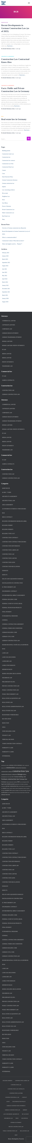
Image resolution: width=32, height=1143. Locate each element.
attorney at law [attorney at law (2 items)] (13, 765)
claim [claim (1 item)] (23, 765)
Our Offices (5, 203)
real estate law (7, 702)
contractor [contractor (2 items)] (14, 774)
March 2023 (5, 259)
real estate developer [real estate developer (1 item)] (23, 790)
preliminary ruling (8, 681)
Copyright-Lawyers (8, 325)
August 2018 (5, 301)
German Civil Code (8, 636)
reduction (5, 723)
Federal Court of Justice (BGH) (12, 603)
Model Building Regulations (11, 673)
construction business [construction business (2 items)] (20, 767)
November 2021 (6, 288)
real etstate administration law (13, 706)
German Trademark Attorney (12, 337)
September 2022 (6, 262)
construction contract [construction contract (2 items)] (6, 771)
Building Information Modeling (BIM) (14, 521)
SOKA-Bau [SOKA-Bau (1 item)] (27, 792)
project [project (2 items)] (4, 788)
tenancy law (6, 735)
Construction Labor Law (8, 154)
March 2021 (5, 295)
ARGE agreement (7, 504)
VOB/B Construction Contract (12, 743)
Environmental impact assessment (13, 595)
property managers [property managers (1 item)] (15, 790)
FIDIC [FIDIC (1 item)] (12, 776)
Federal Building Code (9, 599)
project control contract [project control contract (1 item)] (11, 788)
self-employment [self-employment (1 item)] (11, 792)
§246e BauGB (4, 22)
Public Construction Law (8, 212)
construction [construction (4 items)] (10, 768)
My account (5, 193)
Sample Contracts (8, 380)
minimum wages (7, 669)
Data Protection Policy (7, 176)
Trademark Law (7, 366)
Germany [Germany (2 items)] (3, 782)
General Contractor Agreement (13, 624)
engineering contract (9, 591)
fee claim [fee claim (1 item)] (9, 776)
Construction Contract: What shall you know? (13, 240)
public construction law (10, 690)
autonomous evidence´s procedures (14, 508)
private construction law (10, 686)
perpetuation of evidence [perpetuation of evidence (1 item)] (19, 784)
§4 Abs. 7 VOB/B (6, 492)
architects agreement (7, 56)
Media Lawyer (6, 357)
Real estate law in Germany (13, 119)
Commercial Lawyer (9, 320)
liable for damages (8, 665)
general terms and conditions (12, 628)
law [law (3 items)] (18, 782)
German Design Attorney (10, 333)
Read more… (10, 46)
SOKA (3, 727)
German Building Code (9, 632)
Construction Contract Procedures (14, 541)
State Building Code (8, 731)
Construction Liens (8, 562)
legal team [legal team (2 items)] (4, 784)
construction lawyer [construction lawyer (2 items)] (6, 774)
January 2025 (5, 256)
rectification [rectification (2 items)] (4, 792)
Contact (4, 170)
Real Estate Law (6, 216)
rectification (6, 718)
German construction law (8, 183)
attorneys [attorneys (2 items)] (19, 765)
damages (5, 570)
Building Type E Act (8, 533)
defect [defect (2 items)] (24, 774)
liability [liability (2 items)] (9, 784)
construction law (8, 554)
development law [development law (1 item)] (4, 776)
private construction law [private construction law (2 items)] (12, 786)
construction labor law (10, 550)
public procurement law (10, 694)
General (5, 620)
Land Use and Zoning (9, 657)
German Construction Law (11, 640)
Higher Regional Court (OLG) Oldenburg (15, 644)
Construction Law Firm (7, 163)
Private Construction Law (8, 209)
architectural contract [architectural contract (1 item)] (5, 765)
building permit (7, 525)
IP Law (4, 349)
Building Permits (7, 529)
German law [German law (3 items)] (23, 779)
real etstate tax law (9, 710)
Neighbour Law (6, 196)
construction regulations (11, 566)
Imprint (4, 186)
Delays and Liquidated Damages (12, 578)
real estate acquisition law (11, 698)
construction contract (10, 537)
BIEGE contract (7, 517)
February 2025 (5, 252)
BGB (2, 116)
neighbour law (7, 677)
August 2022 (5, 265)
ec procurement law (9, 587)
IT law (4, 376)
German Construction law (11, 394)
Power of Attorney (6, 206)
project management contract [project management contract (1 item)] (21, 788)
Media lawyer (6, 353)
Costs (3, 173)
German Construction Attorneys (9, 180)
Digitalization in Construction (12, 583)
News (3, 199)
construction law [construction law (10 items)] (20, 771)
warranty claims (8, 751)
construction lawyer (9, 558)
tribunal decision (8, 739)
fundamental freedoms (10, 616)
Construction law (6, 157)
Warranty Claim (7, 747)
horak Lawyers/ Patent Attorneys (13, 345)
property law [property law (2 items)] (8, 790)
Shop (3, 219)
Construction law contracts (8, 160)
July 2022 (4, 269)
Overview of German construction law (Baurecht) (14, 228)
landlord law (7, 661)
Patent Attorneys (8, 362)
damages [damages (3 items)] (20, 774)
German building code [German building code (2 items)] (20, 776)
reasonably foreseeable (10, 714)
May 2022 (4, 275)
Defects (4, 574)
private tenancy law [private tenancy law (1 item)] (22, 786)
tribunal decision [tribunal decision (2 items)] (5, 794)
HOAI (3, 648)
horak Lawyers (7, 341)
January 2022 (5, 285)
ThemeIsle (21, 1139)
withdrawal (6, 756)
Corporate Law (7, 329)
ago (17, 48)
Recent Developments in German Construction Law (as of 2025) (15, 28)
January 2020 (5, 298)
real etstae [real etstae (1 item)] (29, 790)
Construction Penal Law (8, 167)
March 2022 (5, 282)
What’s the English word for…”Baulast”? (12, 244)
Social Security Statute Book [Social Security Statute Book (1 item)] (19, 792)
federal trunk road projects (12, 607)
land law (5, 653)
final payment (6, 611)
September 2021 (6, 292)
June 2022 (4, 272)
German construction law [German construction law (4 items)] (10, 779)
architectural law (8, 500)
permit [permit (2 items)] (13, 784)
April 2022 (4, 279)
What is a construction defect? (9, 237)
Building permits (6, 150)
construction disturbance (11, 546)
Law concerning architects (8, 190)
